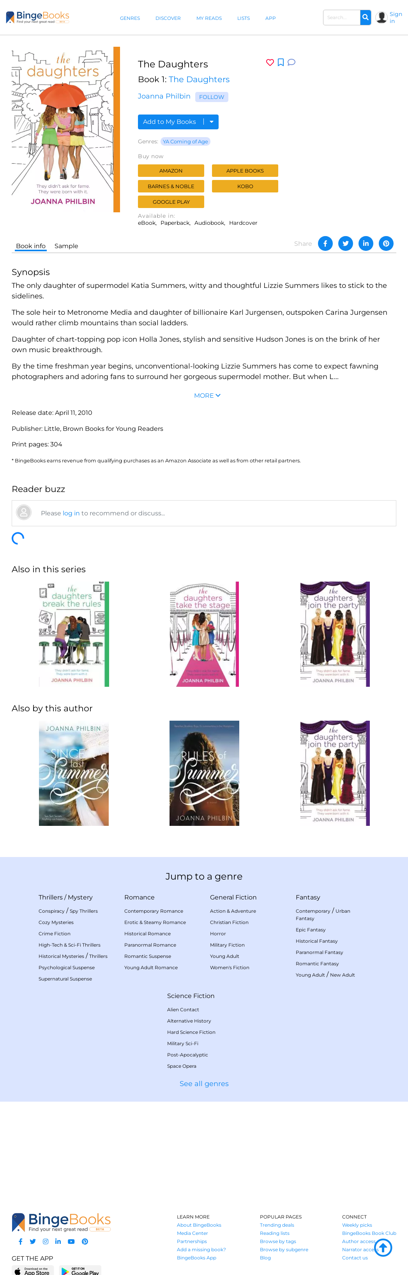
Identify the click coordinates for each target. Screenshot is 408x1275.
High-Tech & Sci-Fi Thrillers (70, 945)
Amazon (171, 171)
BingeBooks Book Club (369, 1233)
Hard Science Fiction (191, 1032)
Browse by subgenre (284, 1249)
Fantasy (308, 897)
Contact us (355, 1258)
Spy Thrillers (84, 911)
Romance (139, 897)
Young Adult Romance (151, 967)
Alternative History (189, 1021)
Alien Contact (183, 1009)
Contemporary (313, 911)
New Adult (342, 975)
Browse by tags (278, 1241)
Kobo (245, 186)
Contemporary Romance (153, 911)
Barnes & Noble (171, 186)
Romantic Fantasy (317, 963)
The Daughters (199, 79)
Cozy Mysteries (56, 922)
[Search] (365, 17)
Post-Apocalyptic (187, 1055)
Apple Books (245, 171)
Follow (211, 97)
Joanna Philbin (164, 96)
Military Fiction (227, 945)
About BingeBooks (199, 1225)
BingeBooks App (196, 1258)
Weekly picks (357, 1225)
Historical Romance (147, 933)
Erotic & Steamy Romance (155, 922)
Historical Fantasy (317, 941)
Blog (265, 1258)
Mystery (80, 897)
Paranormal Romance (150, 945)
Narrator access (360, 1249)
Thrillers (51, 897)
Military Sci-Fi (182, 1043)
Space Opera (181, 1066)
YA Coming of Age (185, 141)
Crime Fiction (55, 933)
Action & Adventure (233, 911)
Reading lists (275, 1233)
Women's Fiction (229, 967)
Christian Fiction (229, 922)
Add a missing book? (201, 1249)
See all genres (204, 1083)
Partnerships (192, 1241)
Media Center (192, 1233)
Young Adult (224, 956)
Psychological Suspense (67, 967)
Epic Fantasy (311, 930)
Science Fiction (191, 996)
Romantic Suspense (147, 956)
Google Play (171, 202)
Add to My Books (178, 121)
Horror (218, 933)
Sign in (396, 18)
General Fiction (233, 897)
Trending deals (277, 1225)
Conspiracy (52, 911)
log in (71, 513)
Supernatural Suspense (65, 979)
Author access (359, 1241)
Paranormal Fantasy (319, 952)
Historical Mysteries (61, 956)
